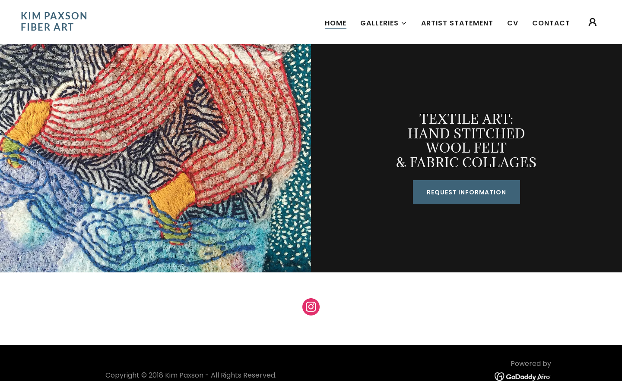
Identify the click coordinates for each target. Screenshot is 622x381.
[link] (102, 28)
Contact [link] (551, 23)
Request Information (466, 192)
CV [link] (512, 23)
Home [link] (335, 23)
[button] (383, 23)
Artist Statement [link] (457, 23)
